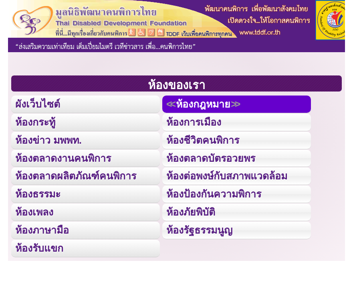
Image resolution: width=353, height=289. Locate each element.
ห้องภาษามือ (42, 230)
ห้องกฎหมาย (203, 104)
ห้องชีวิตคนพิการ (202, 140)
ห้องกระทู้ (35, 122)
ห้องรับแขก (39, 248)
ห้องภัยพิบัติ (190, 212)
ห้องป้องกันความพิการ (213, 193)
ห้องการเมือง (193, 122)
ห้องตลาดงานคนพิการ (63, 158)
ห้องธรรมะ (38, 193)
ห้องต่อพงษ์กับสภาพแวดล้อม (226, 175)
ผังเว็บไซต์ (37, 104)
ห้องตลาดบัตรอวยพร (210, 158)
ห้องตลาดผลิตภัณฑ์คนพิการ (75, 175)
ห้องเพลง (34, 212)
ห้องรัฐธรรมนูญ (199, 230)
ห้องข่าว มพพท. (48, 140)
